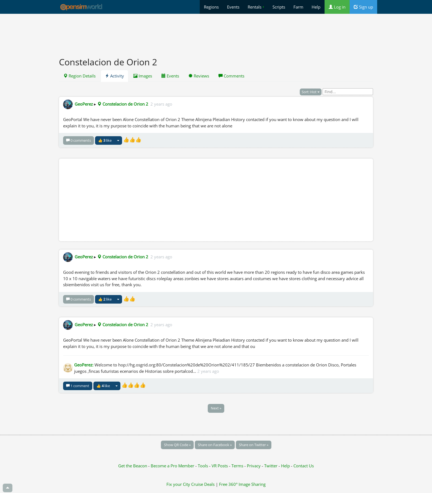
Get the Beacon (132, 465)
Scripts (278, 7)
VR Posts (220, 465)
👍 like (105, 140)
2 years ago (161, 104)
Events (233, 7)
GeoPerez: (83, 365)
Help (316, 7)
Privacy (254, 465)
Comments (231, 76)
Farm (298, 7)
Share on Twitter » (253, 444)
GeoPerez (84, 104)
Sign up (363, 7)
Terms (237, 465)
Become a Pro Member (173, 465)
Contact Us (303, 465)
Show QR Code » (177, 444)
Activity (114, 76)
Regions (211, 7)
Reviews (198, 76)
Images (142, 76)
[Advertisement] (216, 32)
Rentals (256, 7)
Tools (203, 465)
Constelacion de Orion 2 (122, 104)
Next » (216, 408)
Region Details (79, 76)
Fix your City (178, 484)
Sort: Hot (311, 91)
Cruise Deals (203, 484)
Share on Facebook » (215, 444)
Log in (337, 7)
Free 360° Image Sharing (242, 484)
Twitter (270, 465)
